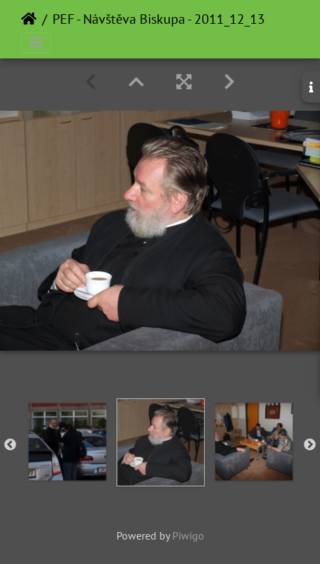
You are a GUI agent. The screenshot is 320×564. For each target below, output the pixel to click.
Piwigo (188, 535)
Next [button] (310, 445)
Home (29, 19)
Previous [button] (10, 445)
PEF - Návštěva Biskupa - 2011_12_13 (158, 19)
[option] (160, 442)
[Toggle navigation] (36, 43)
